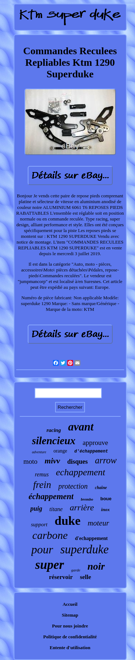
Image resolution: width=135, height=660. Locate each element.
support (39, 524)
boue (106, 498)
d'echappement (91, 538)
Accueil (70, 604)
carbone (50, 535)
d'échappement (91, 451)
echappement (80, 472)
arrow (106, 460)
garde (75, 570)
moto (30, 461)
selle (85, 577)
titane (55, 509)
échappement (50, 496)
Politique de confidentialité (70, 636)
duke (68, 520)
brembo (87, 499)
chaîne (101, 487)
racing (53, 430)
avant (81, 426)
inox (105, 509)
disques (77, 461)
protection (72, 486)
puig (36, 508)
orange (60, 451)
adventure (39, 452)
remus (42, 474)
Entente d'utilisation (70, 647)
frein (42, 484)
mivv (52, 460)
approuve (95, 442)
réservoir (61, 577)
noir (96, 566)
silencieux (54, 440)
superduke (84, 549)
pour (42, 549)
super (49, 565)
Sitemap (70, 615)
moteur (98, 523)
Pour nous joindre (70, 626)
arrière (82, 507)
